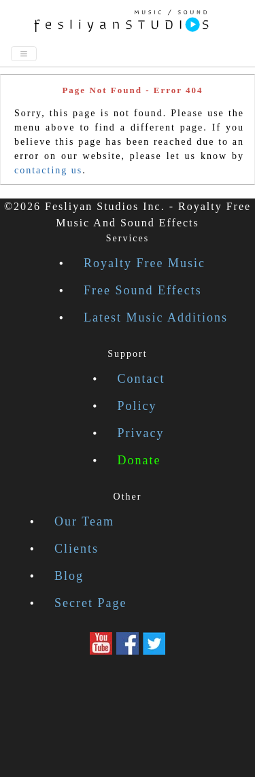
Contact (141, 378)
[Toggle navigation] (24, 53)
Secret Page (90, 603)
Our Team (84, 521)
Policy (137, 406)
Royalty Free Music (144, 263)
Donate (139, 460)
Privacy (141, 433)
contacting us (48, 170)
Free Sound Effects (143, 290)
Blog (69, 576)
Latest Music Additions (156, 317)
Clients (76, 548)
